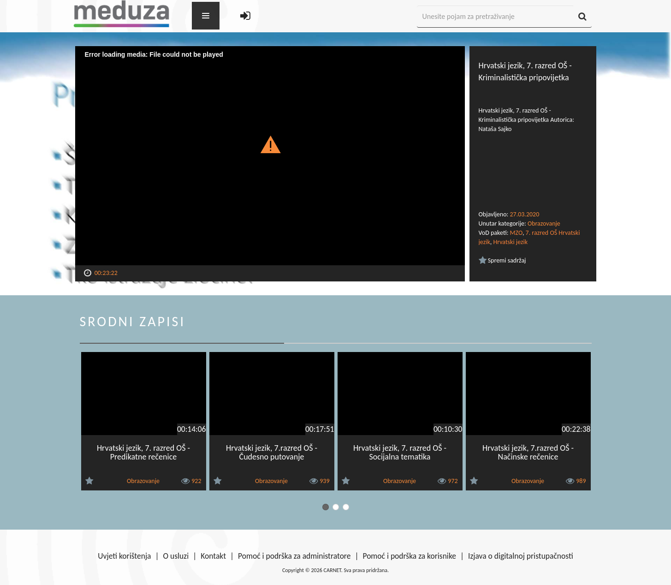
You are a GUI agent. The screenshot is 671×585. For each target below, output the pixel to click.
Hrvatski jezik (510, 242)
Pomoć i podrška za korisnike (409, 556)
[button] (270, 144)
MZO (516, 233)
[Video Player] (270, 155)
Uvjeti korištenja (124, 556)
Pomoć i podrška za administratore (294, 556)
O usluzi (176, 556)
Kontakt (213, 556)
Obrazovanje (544, 223)
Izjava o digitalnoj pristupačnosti (520, 556)
